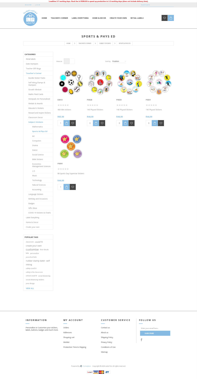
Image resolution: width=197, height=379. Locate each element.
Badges (31, 203)
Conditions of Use (108, 347)
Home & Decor (32, 222)
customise (32, 249)
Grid (66, 61)
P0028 (89, 100)
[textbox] (155, 5)
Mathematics (37, 126)
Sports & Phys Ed (39, 131)
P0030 (118, 100)
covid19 (39, 241)
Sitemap (104, 352)
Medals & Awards (35, 103)
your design (30, 283)
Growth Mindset (34, 89)
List (72, 61)
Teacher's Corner (85, 43)
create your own (34, 245)
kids (27, 253)
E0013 (60, 100)
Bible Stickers (37, 159)
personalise (34, 253)
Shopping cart (69, 337)
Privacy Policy (106, 342)
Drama (35, 145)
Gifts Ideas (32, 208)
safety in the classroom (34, 272)
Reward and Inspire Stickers (39, 113)
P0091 (60, 163)
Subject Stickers (105, 43)
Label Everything (32, 217)
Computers (36, 141)
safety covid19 (31, 268)
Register (28, 5)
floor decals (44, 249)
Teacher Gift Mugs (33, 68)
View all (30, 288)
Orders (66, 327)
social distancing (44, 276)
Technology (37, 180)
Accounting (36, 189)
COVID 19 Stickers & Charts (39, 213)
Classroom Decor (35, 117)
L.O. (33, 171)
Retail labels (31, 59)
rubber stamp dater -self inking (38, 262)
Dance (34, 150)
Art (33, 136)
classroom (30, 242)
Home (68, 43)
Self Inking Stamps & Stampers (36, 83)
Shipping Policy (107, 337)
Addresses (67, 332)
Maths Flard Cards (35, 94)
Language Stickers (35, 194)
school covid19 (31, 276)
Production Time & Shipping (74, 347)
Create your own (32, 227)
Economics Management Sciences (41, 165)
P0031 (148, 100)
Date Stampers (32, 64)
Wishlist (66, 342)
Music (34, 175)
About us (104, 332)
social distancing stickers (35, 280)
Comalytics (85, 366)
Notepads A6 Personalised (39, 99)
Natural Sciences (39, 185)
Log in (37, 5)
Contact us (105, 327)
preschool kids (31, 257)
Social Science (38, 154)
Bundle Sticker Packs (36, 78)
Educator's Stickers (36, 108)
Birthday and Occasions (38, 199)
